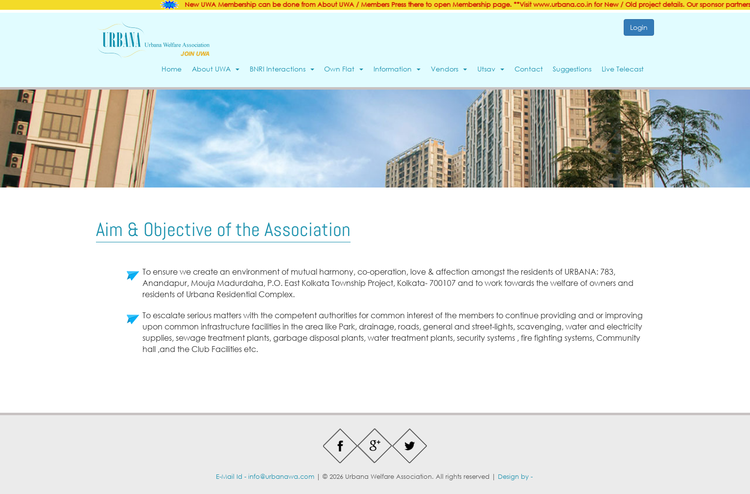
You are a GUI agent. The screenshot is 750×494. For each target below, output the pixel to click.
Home (172, 68)
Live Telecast (623, 68)
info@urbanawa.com (281, 476)
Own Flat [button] (343, 68)
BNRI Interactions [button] (282, 68)
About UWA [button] (215, 68)
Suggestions (572, 68)
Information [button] (397, 68)
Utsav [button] (490, 68)
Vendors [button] (449, 68)
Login (639, 27)
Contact (529, 68)
